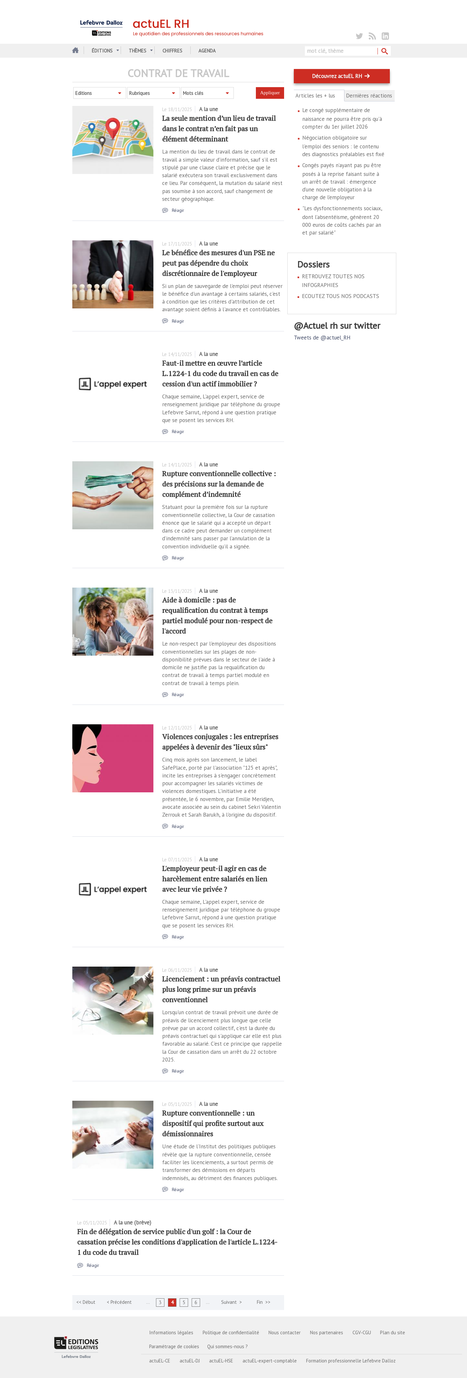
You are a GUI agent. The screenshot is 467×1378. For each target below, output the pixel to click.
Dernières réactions (369, 95)
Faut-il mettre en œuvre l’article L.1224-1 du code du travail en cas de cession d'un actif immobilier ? (220, 373)
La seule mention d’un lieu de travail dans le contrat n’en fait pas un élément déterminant (219, 128)
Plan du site (392, 1332)
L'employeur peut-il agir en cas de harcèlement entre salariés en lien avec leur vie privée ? (214, 879)
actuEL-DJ (190, 1361)
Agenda (207, 51)
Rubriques (139, 93)
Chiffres (172, 51)
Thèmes (137, 51)
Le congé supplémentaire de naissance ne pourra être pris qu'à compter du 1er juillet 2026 (342, 118)
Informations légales (171, 1332)
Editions (83, 93)
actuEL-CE (159, 1361)
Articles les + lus (318, 95)
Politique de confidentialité (231, 1332)
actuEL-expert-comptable (270, 1361)
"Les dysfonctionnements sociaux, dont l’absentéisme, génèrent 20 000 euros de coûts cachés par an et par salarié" (342, 220)
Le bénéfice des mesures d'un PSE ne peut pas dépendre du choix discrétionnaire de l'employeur (218, 263)
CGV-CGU (362, 1332)
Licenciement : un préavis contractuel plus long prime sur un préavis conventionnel (221, 989)
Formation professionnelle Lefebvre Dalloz (351, 1361)
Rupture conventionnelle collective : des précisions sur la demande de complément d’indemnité (219, 484)
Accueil (74, 51)
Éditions (102, 51)
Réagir (178, 210)
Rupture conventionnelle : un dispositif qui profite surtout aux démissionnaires (212, 1123)
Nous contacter (285, 1332)
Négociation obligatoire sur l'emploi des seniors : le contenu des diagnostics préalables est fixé (343, 146)
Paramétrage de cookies (174, 1346)
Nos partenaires (326, 1332)
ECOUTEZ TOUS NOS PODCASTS (340, 296)
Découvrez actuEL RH (337, 76)
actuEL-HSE (221, 1361)
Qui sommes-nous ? (227, 1346)
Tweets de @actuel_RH (322, 337)
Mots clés (193, 93)
